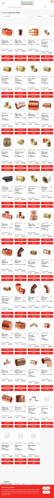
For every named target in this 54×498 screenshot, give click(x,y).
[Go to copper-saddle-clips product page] (33, 410)
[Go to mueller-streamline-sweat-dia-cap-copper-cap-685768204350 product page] (20, 410)
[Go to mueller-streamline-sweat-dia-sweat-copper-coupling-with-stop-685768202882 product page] (20, 373)
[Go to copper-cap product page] (46, 337)
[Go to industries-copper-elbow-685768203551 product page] (20, 300)
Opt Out (46, 492)
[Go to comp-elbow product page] (33, 80)
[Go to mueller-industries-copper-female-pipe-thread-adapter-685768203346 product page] (20, 117)
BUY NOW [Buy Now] (7, 59)
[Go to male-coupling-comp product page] (33, 263)
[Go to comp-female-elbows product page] (33, 153)
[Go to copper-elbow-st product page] (7, 447)
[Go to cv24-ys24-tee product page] (20, 227)
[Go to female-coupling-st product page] (20, 153)
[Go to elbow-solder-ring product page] (46, 153)
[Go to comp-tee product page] (7, 117)
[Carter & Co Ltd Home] (27, 3)
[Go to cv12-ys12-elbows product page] (33, 337)
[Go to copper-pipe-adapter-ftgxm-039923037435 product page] (33, 43)
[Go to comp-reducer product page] (7, 80)
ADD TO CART (7, 56)
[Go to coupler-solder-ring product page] (46, 263)
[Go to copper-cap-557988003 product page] (20, 447)
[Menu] (3, 3)
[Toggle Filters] (52, 16)
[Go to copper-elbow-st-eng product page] (7, 300)
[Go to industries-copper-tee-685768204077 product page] (7, 227)
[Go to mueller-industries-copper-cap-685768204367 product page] (7, 337)
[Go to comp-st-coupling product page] (20, 190)
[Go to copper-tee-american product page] (7, 373)
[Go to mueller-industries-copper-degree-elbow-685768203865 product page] (33, 300)
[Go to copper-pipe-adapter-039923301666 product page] (20, 43)
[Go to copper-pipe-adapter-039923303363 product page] (7, 43)
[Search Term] (27, 7)
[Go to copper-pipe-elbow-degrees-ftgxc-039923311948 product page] (46, 300)
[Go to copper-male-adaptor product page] (46, 117)
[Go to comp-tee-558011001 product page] (46, 410)
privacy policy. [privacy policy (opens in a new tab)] (6, 493)
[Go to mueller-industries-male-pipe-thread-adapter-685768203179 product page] (7, 263)
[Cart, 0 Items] (51, 2)
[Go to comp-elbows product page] (33, 190)
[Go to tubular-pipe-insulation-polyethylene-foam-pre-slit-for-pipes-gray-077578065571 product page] (7, 190)
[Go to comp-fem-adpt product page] (46, 80)
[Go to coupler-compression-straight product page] (20, 80)
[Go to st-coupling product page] (33, 373)
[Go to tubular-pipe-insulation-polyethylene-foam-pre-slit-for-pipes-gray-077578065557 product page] (46, 190)
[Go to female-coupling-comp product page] (46, 227)
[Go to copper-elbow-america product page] (20, 263)
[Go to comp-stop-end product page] (7, 153)
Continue (46, 488)
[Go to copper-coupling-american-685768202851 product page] (7, 410)
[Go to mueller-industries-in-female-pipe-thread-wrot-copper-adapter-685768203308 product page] (33, 227)
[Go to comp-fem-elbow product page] (46, 43)
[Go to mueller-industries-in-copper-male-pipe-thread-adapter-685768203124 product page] (20, 337)
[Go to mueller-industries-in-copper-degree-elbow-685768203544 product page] (46, 373)
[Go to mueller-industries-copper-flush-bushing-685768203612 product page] (33, 117)
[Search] (45, 7)
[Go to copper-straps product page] (33, 447)
